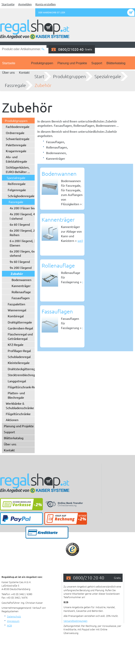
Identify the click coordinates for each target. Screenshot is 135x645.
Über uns (8, 72)
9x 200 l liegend (21, 267)
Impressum (13, 621)
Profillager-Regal (19, 351)
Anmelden (25, 4)
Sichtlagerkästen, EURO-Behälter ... (18, 169)
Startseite (8, 4)
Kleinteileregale (19, 363)
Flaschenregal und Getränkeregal (20, 336)
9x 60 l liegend (20, 261)
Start (39, 76)
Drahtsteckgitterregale (23, 369)
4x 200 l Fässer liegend (25, 208)
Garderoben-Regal (20, 328)
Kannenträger (21, 286)
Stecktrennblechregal (22, 375)
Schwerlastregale (17, 139)
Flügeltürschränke (18, 414)
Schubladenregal (19, 357)
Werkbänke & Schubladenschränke (20, 405)
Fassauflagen (21, 298)
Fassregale (15, 85)
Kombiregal (16, 316)
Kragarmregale (16, 151)
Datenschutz (14, 616)
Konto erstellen (45, 4)
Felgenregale (17, 190)
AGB (9, 625)
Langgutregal (17, 381)
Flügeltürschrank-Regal (24, 387)
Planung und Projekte (72, 63)
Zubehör (43, 85)
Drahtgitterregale (20, 322)
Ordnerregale (15, 133)
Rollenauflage (21, 292)
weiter (81, 240)
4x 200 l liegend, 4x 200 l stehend (26, 216)
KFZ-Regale (15, 344)
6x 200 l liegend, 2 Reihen (22, 232)
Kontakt (24, 72)
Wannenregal (17, 310)
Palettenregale (16, 145)
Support (96, 63)
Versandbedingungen (75, 621)
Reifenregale (17, 184)
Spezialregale (108, 76)
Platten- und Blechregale (16, 395)
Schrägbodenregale (21, 196)
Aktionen (12, 420)
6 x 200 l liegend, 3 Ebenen (23, 243)
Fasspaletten (16, 304)
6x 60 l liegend (20, 224)
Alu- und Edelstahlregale (16, 159)
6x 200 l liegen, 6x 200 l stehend (26, 253)
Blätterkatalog (116, 63)
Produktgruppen (42, 63)
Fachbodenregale (17, 126)
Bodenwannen (21, 280)
